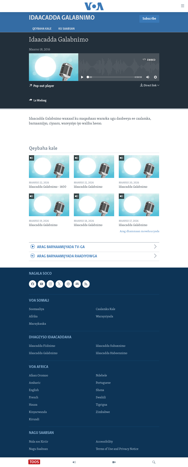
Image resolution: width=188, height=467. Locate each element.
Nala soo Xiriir (38, 441)
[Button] (38, 101)
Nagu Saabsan (38, 449)
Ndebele (101, 375)
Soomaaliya (36, 309)
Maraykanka (37, 323)
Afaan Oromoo (38, 375)
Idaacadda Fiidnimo (42, 346)
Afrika (33, 316)
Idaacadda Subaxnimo (110, 346)
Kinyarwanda (38, 412)
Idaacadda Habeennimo (111, 353)
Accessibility (104, 441)
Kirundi (34, 419)
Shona (100, 390)
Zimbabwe (103, 412)
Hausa (33, 404)
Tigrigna (101, 404)
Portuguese (103, 382)
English (34, 390)
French (33, 397)
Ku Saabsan (66, 28)
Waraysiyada (104, 316)
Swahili (101, 397)
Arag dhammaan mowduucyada (139, 231)
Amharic (34, 382)
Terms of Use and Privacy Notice (117, 449)
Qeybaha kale (41, 28)
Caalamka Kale (105, 309)
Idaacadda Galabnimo (43, 353)
